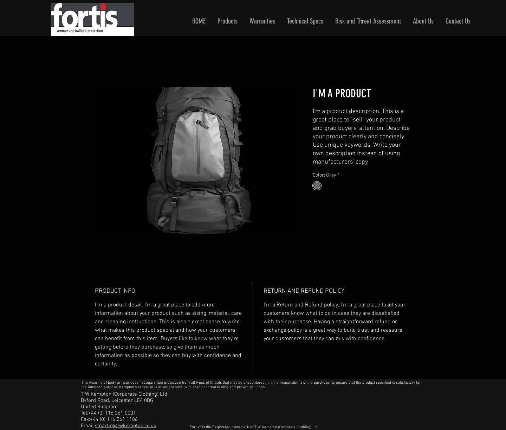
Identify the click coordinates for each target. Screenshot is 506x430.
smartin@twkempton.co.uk (125, 426)
